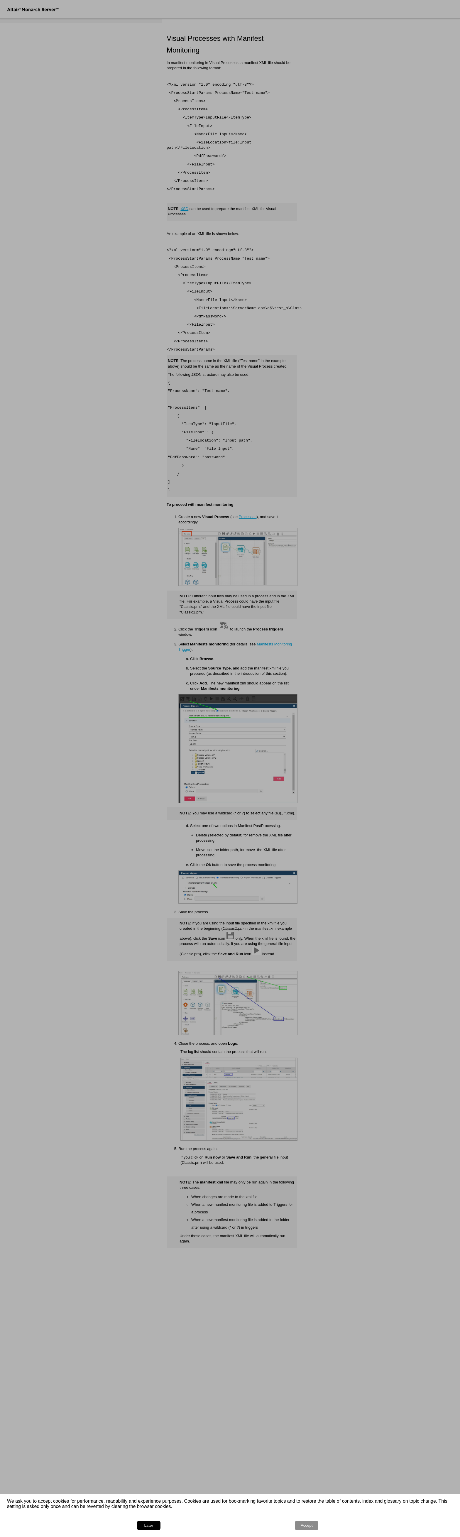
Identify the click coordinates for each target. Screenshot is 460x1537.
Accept (437, 1525)
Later (408, 1525)
